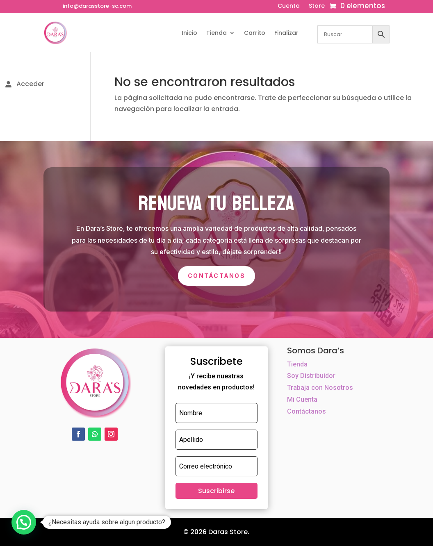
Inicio (189, 33)
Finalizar (286, 33)
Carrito (254, 33)
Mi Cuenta (302, 399)
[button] (23, 522)
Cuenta (289, 6)
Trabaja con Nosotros (320, 387)
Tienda (216, 33)
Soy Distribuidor (311, 376)
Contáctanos (216, 275)
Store (317, 6)
